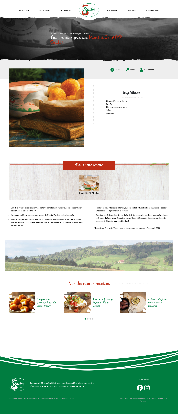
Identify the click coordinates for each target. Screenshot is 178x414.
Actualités (132, 10)
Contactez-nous (152, 10)
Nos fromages (44, 10)
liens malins (124, 398)
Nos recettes (65, 10)
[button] (85, 319)
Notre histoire (23, 10)
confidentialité (150, 398)
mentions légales (136, 398)
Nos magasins (112, 10)
